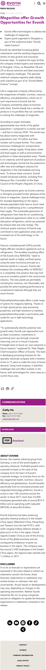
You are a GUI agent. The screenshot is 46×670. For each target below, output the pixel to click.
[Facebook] (29, 622)
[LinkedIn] (9, 622)
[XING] (23, 629)
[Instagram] (23, 622)
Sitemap (23, 650)
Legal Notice (23, 661)
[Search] (39, 3)
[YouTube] (16, 622)
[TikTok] (36, 622)
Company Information (23, 655)
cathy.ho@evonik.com (11, 419)
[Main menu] (44, 3)
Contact (23, 645)
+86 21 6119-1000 (15, 414)
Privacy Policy (23, 666)
